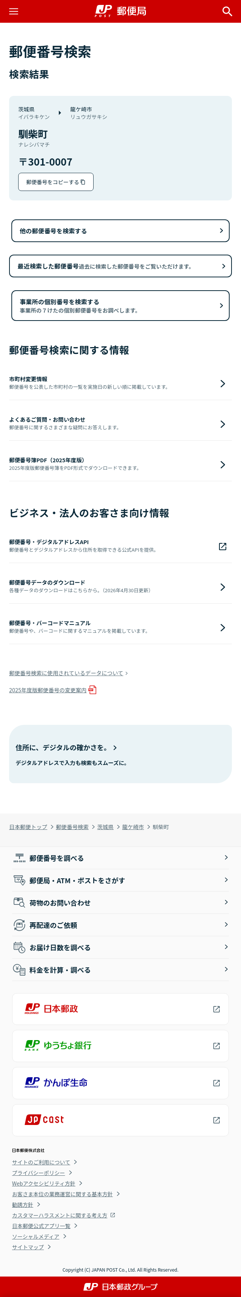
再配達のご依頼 (44, 925)
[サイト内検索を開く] (227, 11)
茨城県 (105, 827)
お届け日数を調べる (51, 947)
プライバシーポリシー (38, 1173)
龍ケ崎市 (133, 827)
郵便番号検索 (72, 827)
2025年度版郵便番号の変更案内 (48, 690)
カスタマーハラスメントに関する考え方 (59, 1215)
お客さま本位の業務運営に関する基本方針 (62, 1194)
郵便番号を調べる (48, 858)
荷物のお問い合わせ (51, 902)
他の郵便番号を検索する (53, 230)
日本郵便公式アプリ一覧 (41, 1226)
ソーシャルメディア (35, 1236)
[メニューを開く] (13, 11)
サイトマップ (28, 1247)
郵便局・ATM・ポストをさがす (68, 880)
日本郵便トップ (28, 827)
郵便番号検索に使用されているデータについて (66, 673)
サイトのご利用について (41, 1162)
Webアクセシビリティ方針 (43, 1183)
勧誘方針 (22, 1204)
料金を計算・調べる (51, 969)
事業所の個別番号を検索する (80, 305)
